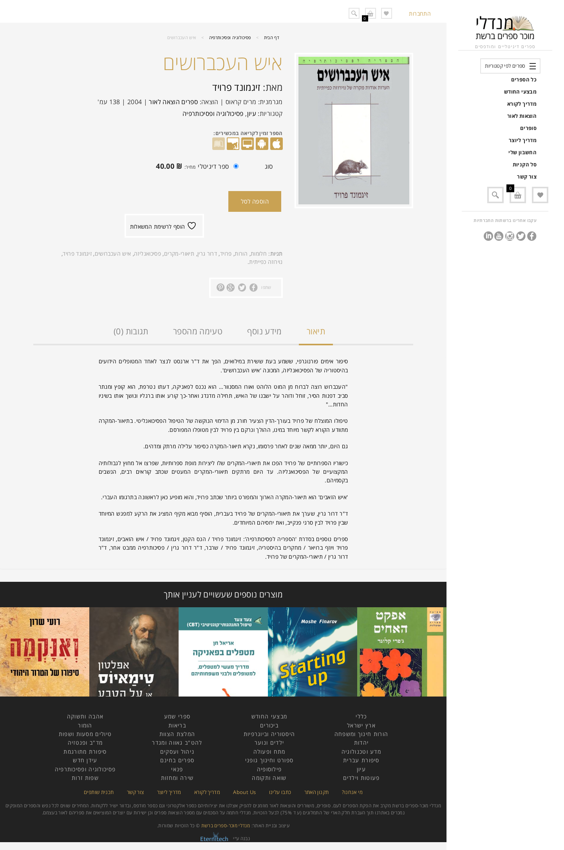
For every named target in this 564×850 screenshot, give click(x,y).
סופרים (528, 128)
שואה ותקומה (269, 777)
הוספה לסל (255, 201)
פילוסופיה (269, 769)
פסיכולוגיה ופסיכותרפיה (230, 37)
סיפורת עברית (361, 760)
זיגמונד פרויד (236, 87)
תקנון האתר (316, 792)
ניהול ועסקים (177, 751)
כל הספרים (524, 79)
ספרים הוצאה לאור (173, 101)
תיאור (316, 331)
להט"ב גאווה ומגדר (177, 742)
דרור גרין (207, 253)
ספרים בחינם (177, 760)
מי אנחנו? (352, 792)
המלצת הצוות (177, 734)
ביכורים (269, 725)
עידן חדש (85, 760)
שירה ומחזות (177, 777)
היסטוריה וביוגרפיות (269, 734)
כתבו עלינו (280, 792)
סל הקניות (525, 164)
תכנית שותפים (99, 792)
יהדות (361, 742)
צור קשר (527, 176)
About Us (244, 792)
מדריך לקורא (522, 103)
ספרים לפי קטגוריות (505, 65)
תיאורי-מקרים (179, 253)
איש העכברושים (113, 253)
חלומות (259, 253)
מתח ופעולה (269, 751)
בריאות (177, 725)
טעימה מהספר (197, 331)
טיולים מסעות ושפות (85, 734)
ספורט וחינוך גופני (269, 760)
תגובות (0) (131, 331)
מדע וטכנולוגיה (361, 751)
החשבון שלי (522, 152)
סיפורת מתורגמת (85, 751)
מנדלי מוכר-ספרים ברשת (225, 825)
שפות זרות (85, 777)
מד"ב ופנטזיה (85, 742)
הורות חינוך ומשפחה (361, 734)
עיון (251, 113)
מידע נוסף (264, 331)
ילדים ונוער (269, 742)
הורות (241, 253)
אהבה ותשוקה (85, 716)
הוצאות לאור (522, 115)
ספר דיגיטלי (195, 167)
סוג (269, 166)
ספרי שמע (177, 716)
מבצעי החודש (520, 91)
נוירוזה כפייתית (265, 261)
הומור (85, 725)
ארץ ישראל (361, 725)
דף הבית (272, 37)
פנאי (177, 769)
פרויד (226, 253)
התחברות (420, 13)
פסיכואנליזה (147, 253)
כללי (361, 716)
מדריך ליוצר (523, 140)
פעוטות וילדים (361, 777)
